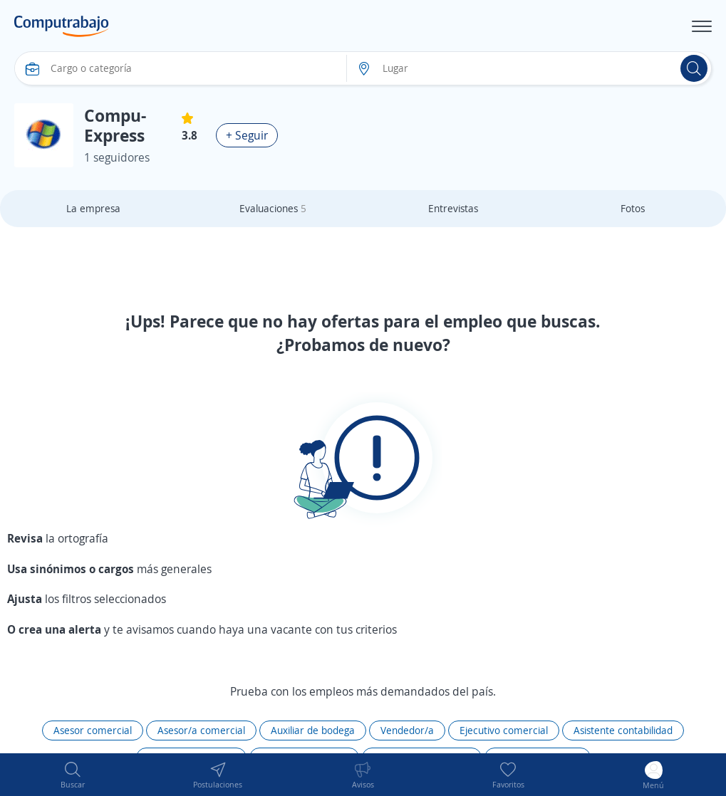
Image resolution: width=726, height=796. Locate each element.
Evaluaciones (272, 208)
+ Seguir (247, 135)
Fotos (633, 208)
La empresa (93, 208)
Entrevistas (453, 208)
